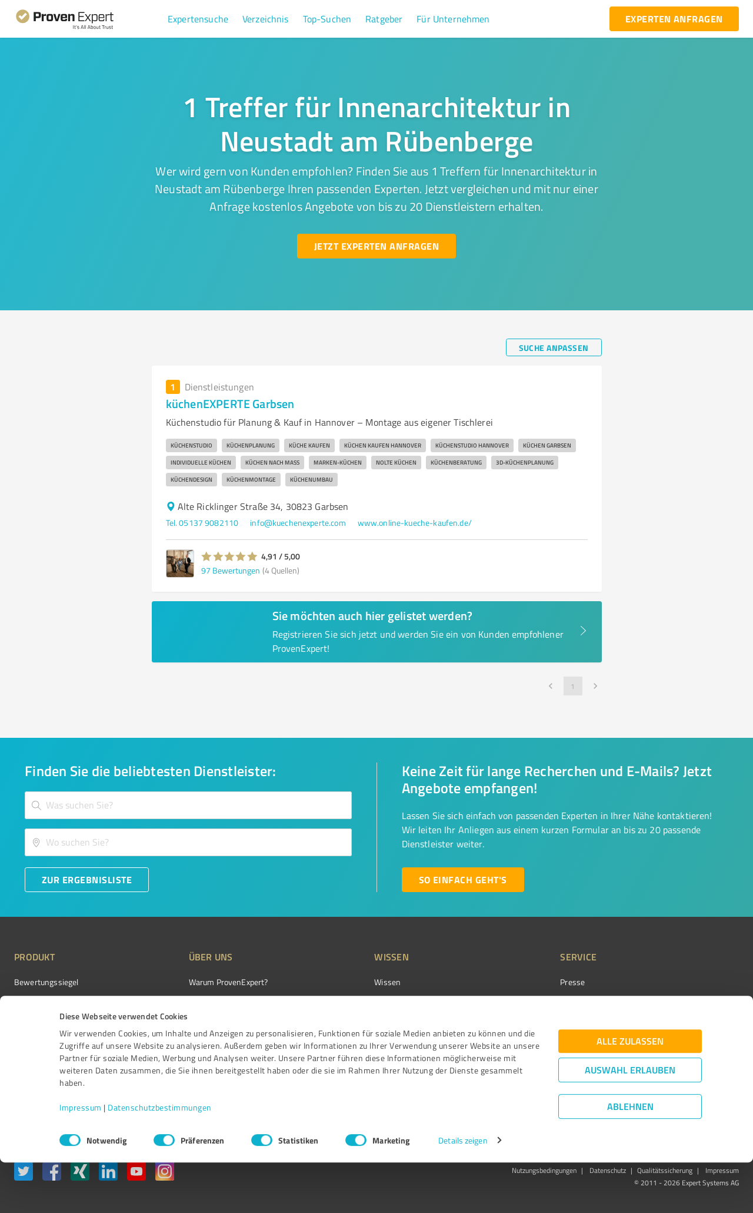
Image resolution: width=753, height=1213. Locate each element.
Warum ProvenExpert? (206, 981)
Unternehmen (191, 1003)
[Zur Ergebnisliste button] (87, 879)
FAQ (337, 1003)
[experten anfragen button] (674, 18)
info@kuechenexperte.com (297, 522)
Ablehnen (630, 1157)
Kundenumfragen (45, 1003)
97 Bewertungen (230, 570)
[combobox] (188, 805)
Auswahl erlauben (630, 1120)
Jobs (174, 1044)
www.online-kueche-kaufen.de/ (415, 522)
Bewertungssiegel (46, 981)
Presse (506, 981)
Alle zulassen (630, 1091)
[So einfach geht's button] (463, 879)
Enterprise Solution (48, 1044)
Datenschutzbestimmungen (160, 1158)
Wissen (343, 981)
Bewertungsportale (364, 1023)
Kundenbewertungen (367, 1044)
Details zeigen (462, 1191)
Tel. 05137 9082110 (202, 522)
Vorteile (27, 1023)
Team (176, 1023)
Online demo (516, 1023)
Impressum (80, 1158)
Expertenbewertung (529, 1044)
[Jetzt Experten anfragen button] (376, 246)
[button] (198, 19)
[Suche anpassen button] (554, 347)
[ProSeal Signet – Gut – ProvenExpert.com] (695, 1004)
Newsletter (514, 1003)
